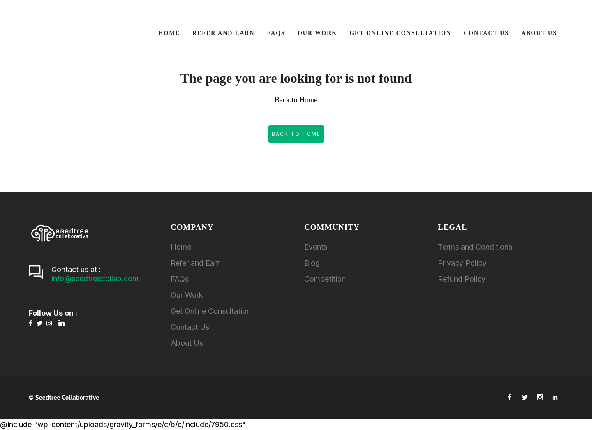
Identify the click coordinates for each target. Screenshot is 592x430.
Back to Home (296, 134)
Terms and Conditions (475, 247)
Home (181, 247)
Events (315, 247)
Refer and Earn (196, 263)
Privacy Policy (462, 263)
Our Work (187, 295)
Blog (312, 263)
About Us (187, 343)
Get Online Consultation (211, 311)
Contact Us (190, 327)
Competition (325, 279)
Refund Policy (462, 279)
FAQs (180, 279)
